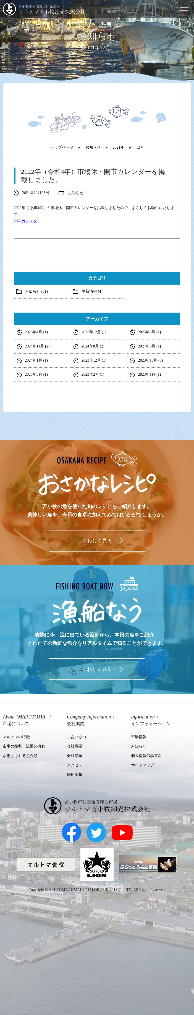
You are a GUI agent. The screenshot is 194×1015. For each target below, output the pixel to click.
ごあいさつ (76, 737)
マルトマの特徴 (16, 737)
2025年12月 (94, 332)
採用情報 (74, 774)
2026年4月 (36, 332)
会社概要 (74, 746)
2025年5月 (149, 332)
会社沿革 (74, 756)
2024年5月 (149, 346)
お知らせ (138, 746)
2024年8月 (93, 346)
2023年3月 (36, 374)
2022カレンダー (27, 221)
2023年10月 (150, 360)
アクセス (74, 765)
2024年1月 (36, 360)
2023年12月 (94, 360)
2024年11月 (37, 346)
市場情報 (138, 737)
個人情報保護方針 (146, 756)
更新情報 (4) (92, 291)
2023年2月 (93, 374)
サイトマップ (142, 765)
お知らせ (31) (36, 291)
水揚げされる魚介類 (20, 756)
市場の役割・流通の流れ (24, 746)
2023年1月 (149, 374)
